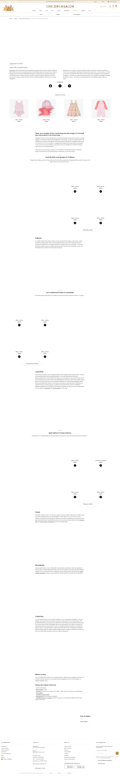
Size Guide (3, 751)
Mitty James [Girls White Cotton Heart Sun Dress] (73, 120)
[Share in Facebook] (50, 87)
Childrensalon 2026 (30, 773)
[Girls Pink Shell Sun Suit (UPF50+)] (101, 108)
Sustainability (67, 751)
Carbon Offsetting (6, 759)
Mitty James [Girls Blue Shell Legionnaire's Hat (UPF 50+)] (19, 352)
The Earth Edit (100, 763)
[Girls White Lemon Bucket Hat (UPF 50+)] (75, 175)
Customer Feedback (6, 753)
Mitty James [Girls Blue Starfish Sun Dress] (75, 460)
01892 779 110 (37, 755)
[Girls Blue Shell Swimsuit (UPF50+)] (45, 308)
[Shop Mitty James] (34, 200)
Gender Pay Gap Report (69, 757)
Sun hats (38, 691)
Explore (58, 14)
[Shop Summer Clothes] (86, 333)
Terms (97, 757)
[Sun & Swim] (60, 719)
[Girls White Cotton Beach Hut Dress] (101, 175)
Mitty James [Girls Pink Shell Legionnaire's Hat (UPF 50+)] (46, 120)
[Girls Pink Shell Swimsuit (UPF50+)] (18, 108)
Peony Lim (12, 70)
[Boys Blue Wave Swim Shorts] (45, 340)
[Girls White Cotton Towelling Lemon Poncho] (75, 206)
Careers (66, 753)
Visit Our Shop (67, 746)
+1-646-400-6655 (39, 759)
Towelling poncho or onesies (44, 698)
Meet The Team (67, 748)
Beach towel (39, 689)
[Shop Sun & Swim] (34, 474)
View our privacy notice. (105, 757)
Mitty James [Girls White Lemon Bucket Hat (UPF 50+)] (75, 186)
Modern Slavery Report (69, 759)
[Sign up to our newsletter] (117, 753)
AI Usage (69, 773)
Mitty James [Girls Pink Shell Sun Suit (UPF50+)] (101, 120)
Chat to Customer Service (39, 747)
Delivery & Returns (5, 750)
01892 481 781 (43, 763)
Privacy (59, 773)
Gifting (2, 757)
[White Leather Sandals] (101, 449)
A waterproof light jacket (42, 694)
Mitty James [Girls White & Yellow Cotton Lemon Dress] (100, 218)
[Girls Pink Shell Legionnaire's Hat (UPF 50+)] (46, 108)
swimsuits (47, 388)
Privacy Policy (114, 756)
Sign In (14, 1)
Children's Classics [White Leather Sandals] (100, 460)
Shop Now (83, 721)
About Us (66, 750)
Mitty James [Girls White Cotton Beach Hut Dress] (100, 186)
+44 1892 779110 (43, 761)
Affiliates (66, 755)
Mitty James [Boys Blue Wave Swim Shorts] (45, 352)
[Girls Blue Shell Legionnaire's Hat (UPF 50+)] (19, 340)
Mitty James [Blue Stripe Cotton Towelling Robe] (19, 320)
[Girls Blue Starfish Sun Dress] (75, 449)
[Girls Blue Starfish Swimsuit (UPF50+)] (75, 480)
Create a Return (4, 748)
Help (2, 755)
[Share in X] (60, 87)
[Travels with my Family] (16, 63)
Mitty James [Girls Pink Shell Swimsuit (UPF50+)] (19, 120)
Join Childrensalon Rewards (104, 760)
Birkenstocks (39, 696)
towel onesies (56, 388)
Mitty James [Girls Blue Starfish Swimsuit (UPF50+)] (75, 492)
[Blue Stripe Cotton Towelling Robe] (19, 308)
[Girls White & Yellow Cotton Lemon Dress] (101, 206)
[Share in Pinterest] (69, 87)
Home (41, 14)
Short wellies (39, 693)
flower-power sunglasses (47, 522)
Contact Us (3, 746)
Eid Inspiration (77, 14)
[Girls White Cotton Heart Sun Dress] (73, 108)
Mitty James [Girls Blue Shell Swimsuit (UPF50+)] (45, 320)
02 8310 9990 (40, 757)
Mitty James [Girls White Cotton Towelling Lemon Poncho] (75, 218)
